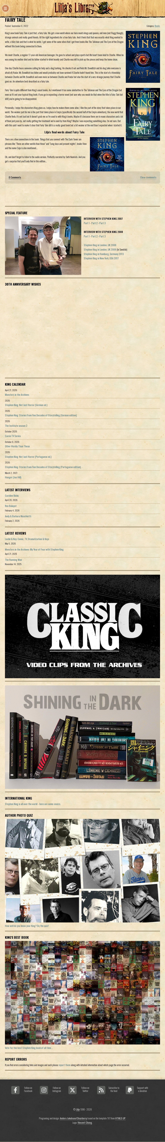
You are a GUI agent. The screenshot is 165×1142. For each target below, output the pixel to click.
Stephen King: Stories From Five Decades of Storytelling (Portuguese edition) (43, 467)
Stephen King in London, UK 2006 (100, 245)
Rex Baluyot (11, 506)
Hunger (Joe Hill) (13, 477)
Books (157, 26)
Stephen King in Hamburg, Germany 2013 (104, 254)
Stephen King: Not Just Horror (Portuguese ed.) (28, 456)
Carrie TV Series (13, 436)
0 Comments (15, 177)
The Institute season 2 (16, 425)
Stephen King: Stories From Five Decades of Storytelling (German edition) (41, 415)
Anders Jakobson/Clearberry (73, 1118)
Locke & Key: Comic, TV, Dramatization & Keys (27, 539)
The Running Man (13, 559)
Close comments (148, 177)
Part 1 (87, 223)
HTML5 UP (120, 1118)
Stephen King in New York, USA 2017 (101, 258)
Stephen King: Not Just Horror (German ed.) (26, 405)
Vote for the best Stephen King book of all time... (29, 1048)
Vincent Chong (85, 1122)
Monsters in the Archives (17, 394)
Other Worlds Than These (17, 446)
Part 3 (102, 223)
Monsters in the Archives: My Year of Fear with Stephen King (34, 549)
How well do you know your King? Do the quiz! (27, 926)
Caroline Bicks (12, 495)
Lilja (78, 1109)
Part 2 (94, 223)
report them (64, 1065)
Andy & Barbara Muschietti (18, 516)
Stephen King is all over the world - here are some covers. (33, 804)
